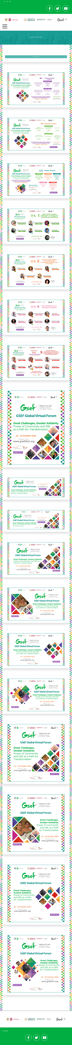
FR (7, 1)
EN (10, 1)
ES (4, 1)
